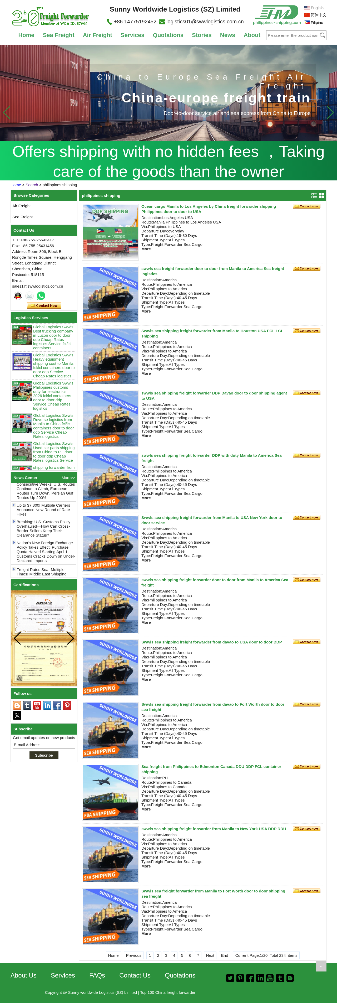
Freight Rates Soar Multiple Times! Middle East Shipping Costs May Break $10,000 (42, 577)
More (146, 249)
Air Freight (97, 35)
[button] (330, 112)
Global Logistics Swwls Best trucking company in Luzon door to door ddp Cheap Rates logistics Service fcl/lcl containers (53, 340)
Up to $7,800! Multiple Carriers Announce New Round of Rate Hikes (43, 512)
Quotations (168, 35)
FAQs (97, 975)
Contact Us (135, 975)
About (252, 35)
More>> (68, 477)
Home (26, 35)
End (224, 955)
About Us (24, 975)
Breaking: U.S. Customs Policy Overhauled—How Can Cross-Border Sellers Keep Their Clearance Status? (43, 531)
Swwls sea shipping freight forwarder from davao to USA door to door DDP (211, 642)
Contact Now (44, 305)
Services (133, 35)
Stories (202, 35)
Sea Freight (59, 35)
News (227, 35)
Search (32, 185)
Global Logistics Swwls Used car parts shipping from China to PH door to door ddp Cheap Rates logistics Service (54, 454)
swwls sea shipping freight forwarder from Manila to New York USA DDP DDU (213, 829)
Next (210, 955)
